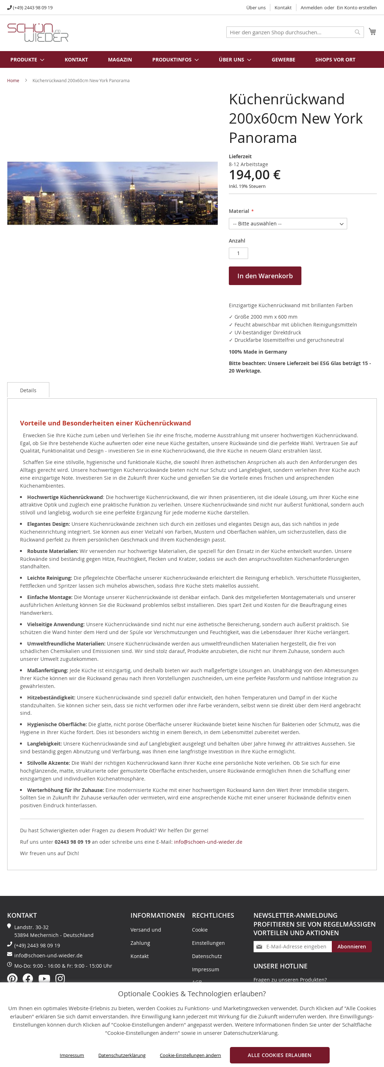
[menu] (192, 59)
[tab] (28, 389)
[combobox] (295, 32)
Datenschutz (207, 956)
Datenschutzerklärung (122, 1055)
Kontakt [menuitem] (76, 59)
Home (13, 80)
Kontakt (283, 7)
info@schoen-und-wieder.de (208, 841)
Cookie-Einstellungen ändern (190, 1055)
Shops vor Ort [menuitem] (335, 59)
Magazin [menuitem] (120, 59)
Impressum (72, 1055)
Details (28, 390)
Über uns (256, 7)
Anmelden (312, 7)
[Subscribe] (352, 946)
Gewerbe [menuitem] (283, 59)
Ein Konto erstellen (357, 7)
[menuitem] (23, 59)
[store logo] (38, 33)
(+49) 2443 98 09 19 (33, 7)
